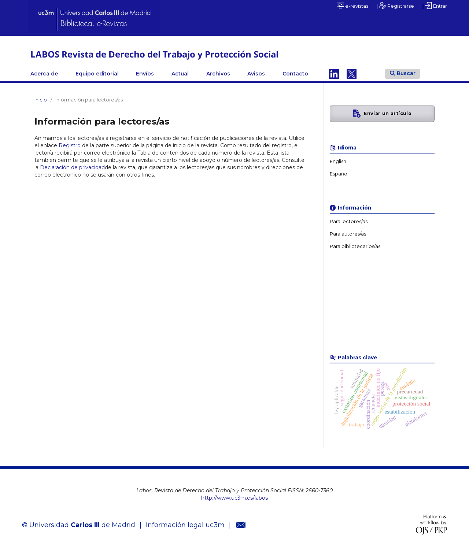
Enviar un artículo (387, 113)
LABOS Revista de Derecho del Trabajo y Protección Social (154, 54)
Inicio (40, 100)
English (338, 161)
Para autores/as (348, 234)
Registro (70, 145)
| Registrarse (395, 5)
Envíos (145, 73)
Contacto (295, 73)
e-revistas (352, 5)
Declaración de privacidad (72, 167)
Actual (180, 73)
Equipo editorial (97, 73)
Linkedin (334, 73)
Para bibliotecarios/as (355, 246)
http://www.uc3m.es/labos (234, 498)
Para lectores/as (349, 221)
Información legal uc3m (185, 525)
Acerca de (44, 73)
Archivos (218, 73)
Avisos (256, 73)
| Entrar (434, 5)
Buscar (403, 73)
